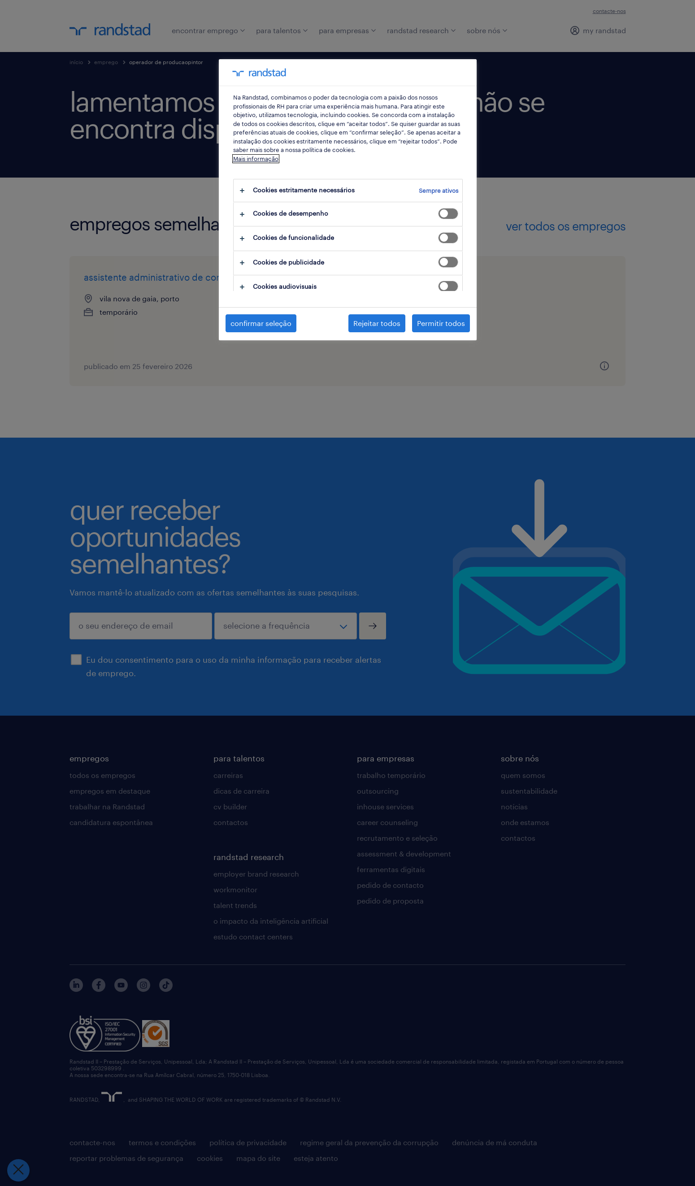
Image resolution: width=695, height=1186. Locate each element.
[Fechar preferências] (18, 1170)
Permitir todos (441, 323)
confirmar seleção (260, 323)
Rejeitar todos (376, 323)
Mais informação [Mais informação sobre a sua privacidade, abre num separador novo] (255, 158)
